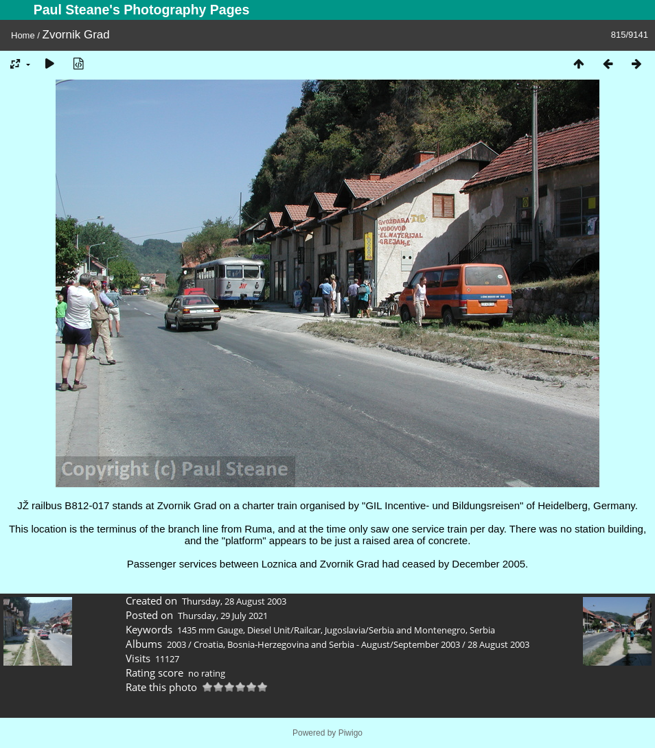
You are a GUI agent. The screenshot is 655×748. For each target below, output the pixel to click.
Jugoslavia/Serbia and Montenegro (395, 630)
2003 (176, 644)
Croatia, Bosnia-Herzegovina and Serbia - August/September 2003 (327, 644)
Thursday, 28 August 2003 (234, 601)
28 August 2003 (498, 644)
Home (23, 35)
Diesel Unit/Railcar (284, 630)
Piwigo (350, 733)
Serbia (482, 630)
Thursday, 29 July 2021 (223, 615)
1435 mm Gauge (210, 630)
